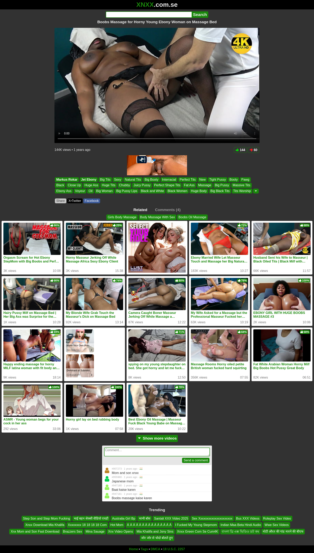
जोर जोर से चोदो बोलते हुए (157, 538)
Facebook (92, 200)
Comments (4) (168, 210)
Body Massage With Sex (157, 217)
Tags (144, 549)
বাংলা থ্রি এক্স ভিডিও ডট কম (240, 531)
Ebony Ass (63, 191)
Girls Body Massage (122, 217)
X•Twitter (74, 200)
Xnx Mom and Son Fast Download (35, 531)
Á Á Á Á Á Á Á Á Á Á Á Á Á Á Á (149, 525)
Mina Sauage (95, 531)
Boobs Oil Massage (192, 217)
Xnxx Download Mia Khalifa (44, 525)
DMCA (155, 549)
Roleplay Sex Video (277, 518)
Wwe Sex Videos (277, 525)
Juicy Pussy (142, 185)
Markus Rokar (66, 179)
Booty (233, 179)
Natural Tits (133, 179)
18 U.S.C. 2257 (174, 549)
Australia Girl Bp (123, 518)
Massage (204, 185)
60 (253, 150)
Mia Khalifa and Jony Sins (155, 531)
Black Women (177, 191)
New (202, 179)
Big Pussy (222, 185)
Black (60, 185)
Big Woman (104, 191)
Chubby (124, 185)
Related (140, 210)
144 (240, 150)
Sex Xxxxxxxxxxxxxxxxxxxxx (212, 518)
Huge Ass (91, 185)
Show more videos (157, 438)
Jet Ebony (88, 179)
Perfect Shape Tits (167, 185)
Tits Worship (242, 191)
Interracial (169, 179)
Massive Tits (241, 185)
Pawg (245, 179)
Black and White (152, 191)
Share (60, 200)
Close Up (74, 185)
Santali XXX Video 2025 (171, 518)
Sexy (117, 179)
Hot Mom (116, 525)
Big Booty (151, 179)
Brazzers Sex (72, 531)
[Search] (149, 14)
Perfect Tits (188, 179)
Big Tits (105, 179)
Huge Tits (108, 185)
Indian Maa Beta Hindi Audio (240, 525)
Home (133, 549)
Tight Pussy (217, 179)
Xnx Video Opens (120, 531)
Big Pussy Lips (126, 191)
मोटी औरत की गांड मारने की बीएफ (283, 531)
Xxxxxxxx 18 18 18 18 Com (87, 525)
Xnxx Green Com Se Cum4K (197, 531)
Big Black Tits (220, 191)
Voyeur (80, 191)
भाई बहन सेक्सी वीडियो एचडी (91, 518)
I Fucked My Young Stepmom (196, 525)
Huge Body (199, 191)
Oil (91, 191)
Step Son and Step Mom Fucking (46, 518)
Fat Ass (189, 185)
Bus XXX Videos (248, 518)
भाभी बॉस (144, 518)
